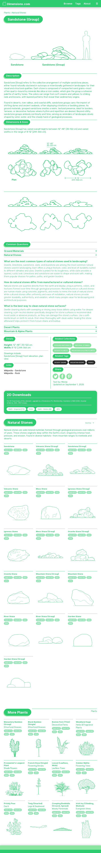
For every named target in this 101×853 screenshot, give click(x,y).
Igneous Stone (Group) (79, 489)
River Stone (9, 616)
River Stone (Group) (45, 616)
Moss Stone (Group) (45, 531)
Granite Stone (10, 574)
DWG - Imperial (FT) (16, 409)
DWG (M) (17, 450)
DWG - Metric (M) (44, 409)
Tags (78, 3)
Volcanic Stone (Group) (47, 446)
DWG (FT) (8, 450)
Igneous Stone (11, 531)
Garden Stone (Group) (14, 659)
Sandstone (9, 446)
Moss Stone (41, 489)
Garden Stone (74, 616)
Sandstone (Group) (77, 446)
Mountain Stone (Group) (47, 574)
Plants (7, 13)
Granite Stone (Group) (78, 531)
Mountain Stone (75, 574)
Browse (68, 3)
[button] (89, 423)
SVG (31, 409)
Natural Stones (19, 13)
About (87, 3)
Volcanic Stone (11, 489)
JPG (58, 409)
